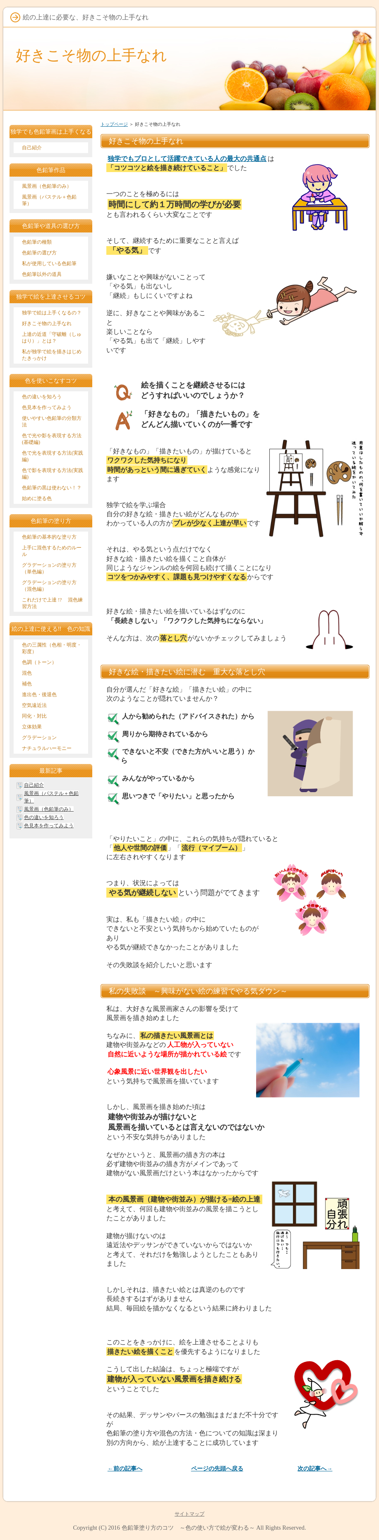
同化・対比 (34, 716)
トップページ (114, 124)
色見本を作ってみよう (47, 407)
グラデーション (39, 737)
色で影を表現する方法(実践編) (52, 473)
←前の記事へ (125, 1469)
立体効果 (32, 727)
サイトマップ (189, 1514)
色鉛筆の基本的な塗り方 (49, 537)
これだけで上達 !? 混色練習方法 (52, 603)
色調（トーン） (39, 662)
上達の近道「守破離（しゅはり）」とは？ (52, 337)
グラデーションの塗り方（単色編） (49, 568)
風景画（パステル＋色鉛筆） (49, 200)
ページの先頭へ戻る (217, 1469)
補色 (27, 684)
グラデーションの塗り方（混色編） (49, 586)
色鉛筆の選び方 (39, 253)
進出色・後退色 (39, 694)
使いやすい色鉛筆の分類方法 (52, 421)
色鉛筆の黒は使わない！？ (52, 488)
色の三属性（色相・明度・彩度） (52, 648)
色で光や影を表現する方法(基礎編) (52, 439)
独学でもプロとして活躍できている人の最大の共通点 (187, 158)
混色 (27, 673)
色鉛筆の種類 (37, 242)
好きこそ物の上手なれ (91, 55)
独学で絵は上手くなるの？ (52, 313)
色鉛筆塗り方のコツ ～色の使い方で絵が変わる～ (188, 1527)
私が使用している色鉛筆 (49, 263)
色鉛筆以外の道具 (42, 274)
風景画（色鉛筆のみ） (47, 186)
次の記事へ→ (314, 1469)
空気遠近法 (34, 705)
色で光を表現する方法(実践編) (52, 456)
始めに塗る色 (37, 498)
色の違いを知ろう (42, 397)
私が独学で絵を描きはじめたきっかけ (52, 355)
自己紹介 (32, 148)
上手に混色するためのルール (52, 551)
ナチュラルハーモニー (47, 748)
